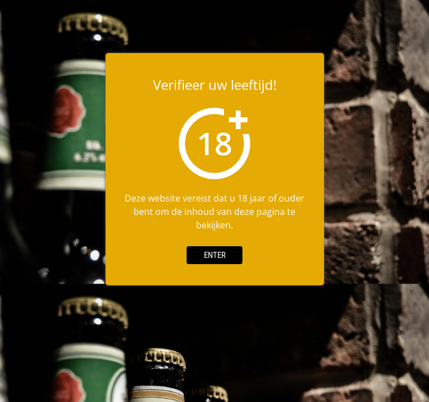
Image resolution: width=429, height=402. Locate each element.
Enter (215, 255)
